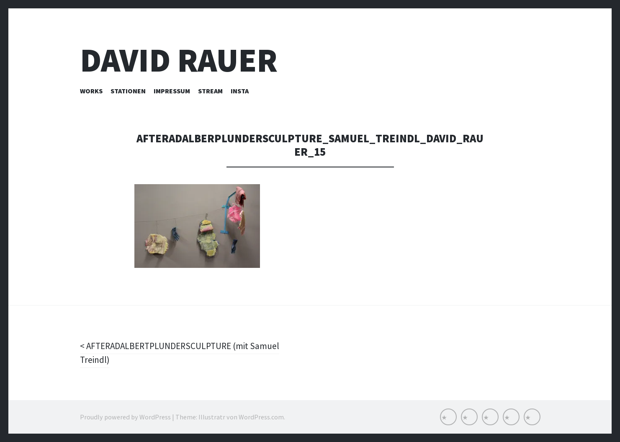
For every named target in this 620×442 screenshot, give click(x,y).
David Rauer (179, 60)
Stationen (128, 91)
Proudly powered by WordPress (125, 417)
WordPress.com (261, 417)
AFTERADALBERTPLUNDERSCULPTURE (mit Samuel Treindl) (183, 352)
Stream (210, 91)
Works (91, 91)
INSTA (240, 91)
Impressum (172, 91)
